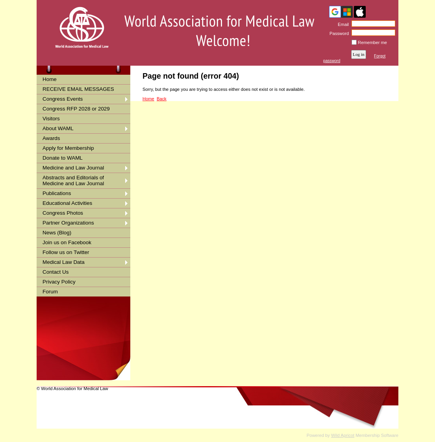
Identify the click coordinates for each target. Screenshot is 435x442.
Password (338, 33)
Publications (57, 193)
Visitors (51, 119)
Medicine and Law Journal (73, 168)
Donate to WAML (63, 158)
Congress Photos (63, 213)
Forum (50, 292)
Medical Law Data (64, 262)
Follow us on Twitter (66, 252)
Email (342, 24)
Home (50, 79)
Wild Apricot (342, 435)
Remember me (372, 42)
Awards (51, 138)
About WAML (58, 128)
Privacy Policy (59, 282)
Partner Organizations (68, 223)
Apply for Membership (68, 148)
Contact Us (55, 272)
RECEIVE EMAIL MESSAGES (78, 89)
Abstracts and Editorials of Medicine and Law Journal (73, 180)
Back (162, 98)
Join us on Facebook (67, 242)
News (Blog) (57, 233)
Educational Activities (67, 203)
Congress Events (63, 99)
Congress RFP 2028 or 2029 (76, 109)
